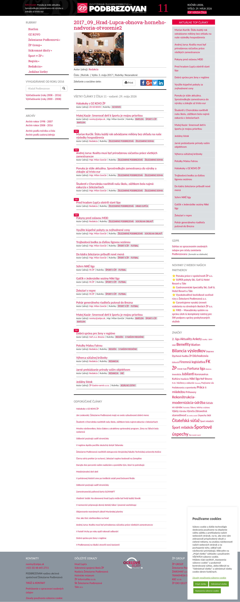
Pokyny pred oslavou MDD (189, 59)
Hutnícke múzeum (84, 575)
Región (33, 61)
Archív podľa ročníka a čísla (40, 130)
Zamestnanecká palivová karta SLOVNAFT (95, 491)
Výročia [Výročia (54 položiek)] (191, 411)
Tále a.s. (79, 587)
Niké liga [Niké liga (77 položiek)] (195, 379)
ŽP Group (35, 45)
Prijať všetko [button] (200, 584)
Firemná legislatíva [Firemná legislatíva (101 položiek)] (192, 362)
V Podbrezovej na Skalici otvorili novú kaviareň (98, 544)
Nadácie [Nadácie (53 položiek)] (185, 378)
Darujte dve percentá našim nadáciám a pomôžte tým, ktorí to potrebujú (110, 465)
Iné (122, 373)
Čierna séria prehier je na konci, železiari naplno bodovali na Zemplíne (109, 458)
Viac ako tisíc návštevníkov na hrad (92, 518)
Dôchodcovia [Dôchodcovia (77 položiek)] (200, 356)
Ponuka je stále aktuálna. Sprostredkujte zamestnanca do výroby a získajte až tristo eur (192, 99)
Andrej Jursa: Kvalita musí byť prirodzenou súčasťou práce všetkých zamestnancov (114, 524)
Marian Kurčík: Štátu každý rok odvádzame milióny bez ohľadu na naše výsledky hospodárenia (193, 33)
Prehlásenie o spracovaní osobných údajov (45, 590)
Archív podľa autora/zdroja (40, 134)
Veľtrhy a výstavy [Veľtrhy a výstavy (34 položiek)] (203, 407)
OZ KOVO (34, 34)
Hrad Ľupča (142, 206)
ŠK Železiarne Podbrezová (88, 583)
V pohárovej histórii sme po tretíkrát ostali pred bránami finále (105, 478)
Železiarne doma (145, 141)
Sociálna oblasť (144, 221)
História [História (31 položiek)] (208, 369)
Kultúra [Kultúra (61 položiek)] (176, 378)
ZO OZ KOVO (95, 107)
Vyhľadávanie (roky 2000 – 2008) (43, 99)
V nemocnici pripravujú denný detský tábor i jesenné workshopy (106, 505)
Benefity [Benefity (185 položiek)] (183, 344)
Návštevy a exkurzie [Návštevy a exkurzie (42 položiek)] (185, 383)
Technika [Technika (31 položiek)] (186, 407)
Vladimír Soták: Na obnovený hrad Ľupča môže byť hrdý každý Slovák (108, 498)
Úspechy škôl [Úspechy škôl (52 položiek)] (204, 415)
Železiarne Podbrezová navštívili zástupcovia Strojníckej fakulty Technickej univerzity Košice (118, 451)
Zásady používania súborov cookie (209, 577)
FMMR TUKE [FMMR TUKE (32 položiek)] (182, 369)
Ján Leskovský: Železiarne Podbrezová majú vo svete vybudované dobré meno (112, 415)
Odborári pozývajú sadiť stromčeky (92, 438)
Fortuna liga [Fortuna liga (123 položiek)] (196, 368)
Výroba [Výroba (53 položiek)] (182, 411)
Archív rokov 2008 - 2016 (39, 125)
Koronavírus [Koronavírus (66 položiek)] (201, 374)
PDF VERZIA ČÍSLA (197, 12)
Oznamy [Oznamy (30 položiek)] (198, 383)
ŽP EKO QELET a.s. (181, 583)
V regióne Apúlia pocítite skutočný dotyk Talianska (99, 445)
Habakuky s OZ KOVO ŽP (87, 408)
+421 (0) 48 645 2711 (37, 567)
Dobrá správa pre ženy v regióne (91, 538)
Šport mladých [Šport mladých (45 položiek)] (207, 421)
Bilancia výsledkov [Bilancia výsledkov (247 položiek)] (189, 350)
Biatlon (33, 29)
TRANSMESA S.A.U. (182, 575)
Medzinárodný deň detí (87, 471)
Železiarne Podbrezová (44, 39)
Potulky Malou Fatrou (186, 161)
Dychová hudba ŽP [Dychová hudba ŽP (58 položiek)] (182, 356)
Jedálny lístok (182, 136)
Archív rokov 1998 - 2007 (39, 121)
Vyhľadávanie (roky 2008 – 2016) (43, 95)
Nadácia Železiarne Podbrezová (91, 571)
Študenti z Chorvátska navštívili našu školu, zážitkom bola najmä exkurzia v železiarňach (117, 421)
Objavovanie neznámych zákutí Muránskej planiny (99, 511)
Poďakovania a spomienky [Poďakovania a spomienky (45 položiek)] (184, 387)
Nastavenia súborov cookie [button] (207, 591)
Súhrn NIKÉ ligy (183, 197)
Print (129, 82)
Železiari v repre (183, 215)
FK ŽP (91, 269)
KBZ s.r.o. (177, 579)
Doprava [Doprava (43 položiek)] (210, 351)
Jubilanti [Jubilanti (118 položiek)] (188, 374)
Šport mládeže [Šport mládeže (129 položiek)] (183, 427)
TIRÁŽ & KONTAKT (35, 583)
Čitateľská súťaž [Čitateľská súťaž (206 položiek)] (186, 420)
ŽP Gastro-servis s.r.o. (99, 385)
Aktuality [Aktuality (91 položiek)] (186, 339)
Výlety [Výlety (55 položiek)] (175, 411)
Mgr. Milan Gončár (98, 159)
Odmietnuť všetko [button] (219, 584)
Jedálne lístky (38, 71)
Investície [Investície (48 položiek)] (176, 374)
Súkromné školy (40, 50)
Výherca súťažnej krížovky (188, 154)
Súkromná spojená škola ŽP (89, 567)
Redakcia (35, 66)
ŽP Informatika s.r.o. (85, 579)
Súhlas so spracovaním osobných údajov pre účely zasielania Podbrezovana (189, 250)
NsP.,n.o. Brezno (96, 337)
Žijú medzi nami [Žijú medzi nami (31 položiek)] (195, 435)
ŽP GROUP (177, 564)
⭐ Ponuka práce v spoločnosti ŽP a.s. (192, 275)
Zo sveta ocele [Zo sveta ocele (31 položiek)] (192, 415)
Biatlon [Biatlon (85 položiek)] (195, 345)
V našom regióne (134, 337)
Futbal (134, 245)
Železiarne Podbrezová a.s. (186, 567)
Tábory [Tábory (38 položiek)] (193, 407)
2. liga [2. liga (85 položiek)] (176, 339)
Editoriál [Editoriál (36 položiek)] (175, 362)
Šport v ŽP (36, 55)
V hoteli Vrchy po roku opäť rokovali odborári (97, 531)
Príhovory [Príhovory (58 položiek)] (191, 392)
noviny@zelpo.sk (97, 119)
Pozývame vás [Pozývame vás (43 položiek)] (207, 383)
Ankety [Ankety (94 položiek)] (197, 339)
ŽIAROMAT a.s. (180, 571)
